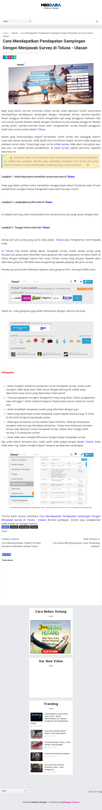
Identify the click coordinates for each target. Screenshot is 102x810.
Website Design (38, 802)
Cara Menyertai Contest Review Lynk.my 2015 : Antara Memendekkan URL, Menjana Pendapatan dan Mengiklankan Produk (49, 718)
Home (5, 33)
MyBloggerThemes (70, 802)
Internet (20, 52)
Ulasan (15, 33)
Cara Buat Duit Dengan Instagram (57, 753)
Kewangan (28, 52)
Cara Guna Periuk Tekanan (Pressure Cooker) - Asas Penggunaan (54, 767)
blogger (6, 554)
